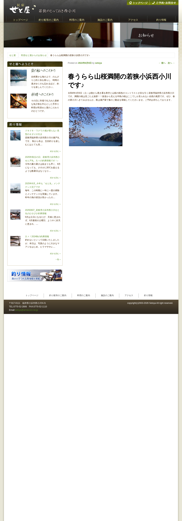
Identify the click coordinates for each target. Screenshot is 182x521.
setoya (98, 63)
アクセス (133, 19)
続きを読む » (55, 151)
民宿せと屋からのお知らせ (34, 55)
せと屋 (12, 55)
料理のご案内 (76, 19)
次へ (171, 63)
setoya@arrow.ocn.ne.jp (26, 310)
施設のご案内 (105, 19)
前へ (162, 63)
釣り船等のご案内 (49, 19)
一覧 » (57, 259)
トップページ (20, 19)
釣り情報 (161, 19)
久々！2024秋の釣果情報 (37, 236)
